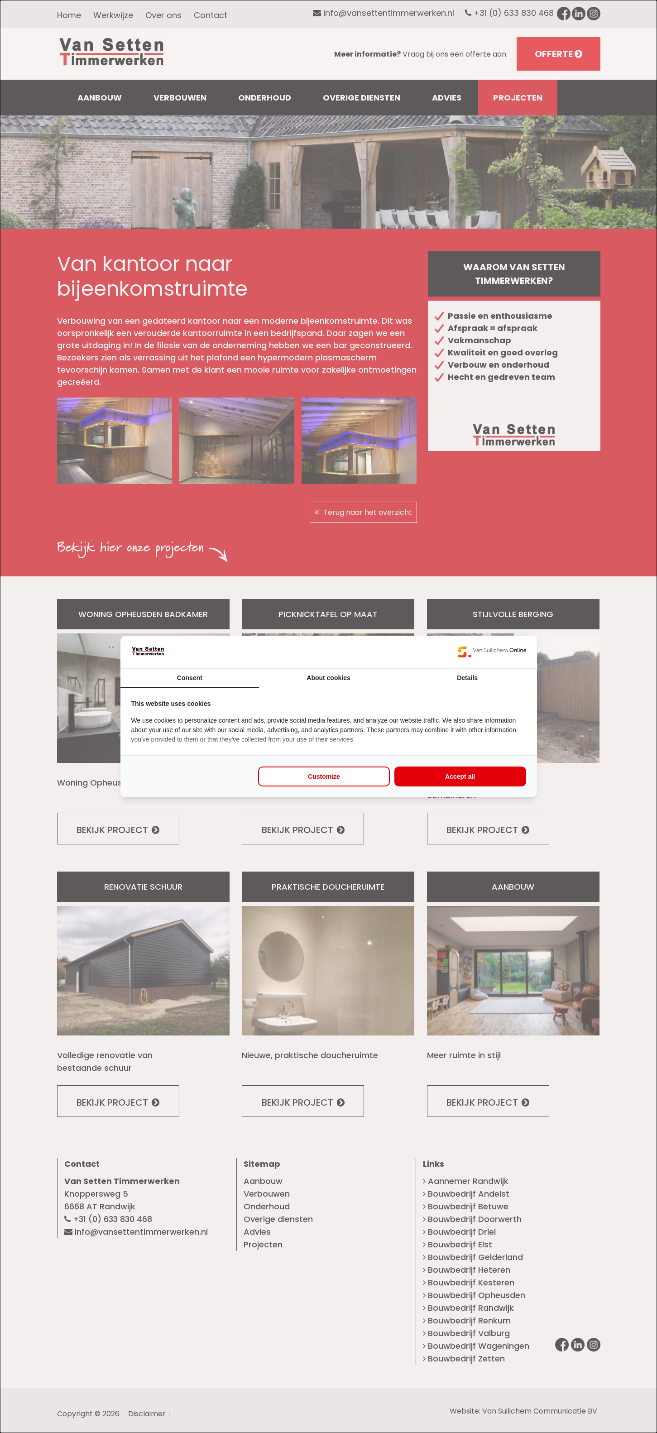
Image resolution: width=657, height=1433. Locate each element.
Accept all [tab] (460, 776)
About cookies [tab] (328, 677)
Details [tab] (467, 677)
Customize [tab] (324, 776)
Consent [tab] (189, 677)
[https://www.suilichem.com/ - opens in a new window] (492, 652)
